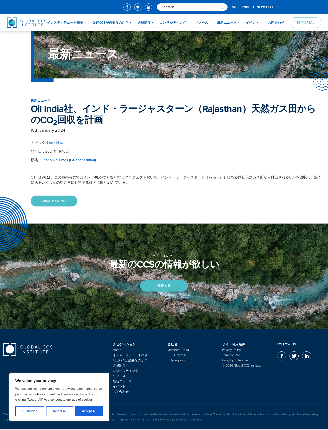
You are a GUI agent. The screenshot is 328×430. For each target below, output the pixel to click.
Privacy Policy (231, 351)
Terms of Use (231, 356)
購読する (164, 286)
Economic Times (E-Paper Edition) (69, 160)
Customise (29, 411)
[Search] (186, 7)
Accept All (89, 411)
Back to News (54, 201)
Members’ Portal (178, 351)
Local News (56, 143)
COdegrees (176, 361)
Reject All (59, 411)
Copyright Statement (236, 361)
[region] (59, 397)
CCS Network (176, 356)
